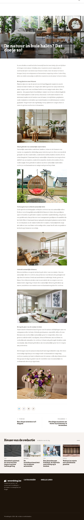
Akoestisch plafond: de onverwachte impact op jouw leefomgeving (11, 463)
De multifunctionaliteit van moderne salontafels (32, 463)
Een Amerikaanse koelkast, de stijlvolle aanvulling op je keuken (51, 463)
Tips (5, 458)
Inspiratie (8, 41)
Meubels (26, 458)
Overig (65, 458)
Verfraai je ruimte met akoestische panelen (70, 462)
